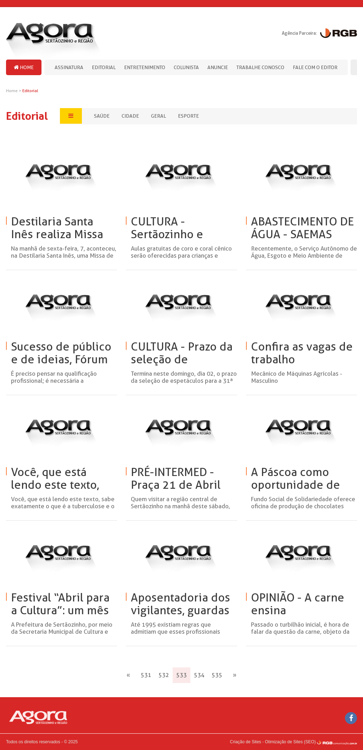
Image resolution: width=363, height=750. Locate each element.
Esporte (188, 116)
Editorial (104, 67)
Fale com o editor (315, 67)
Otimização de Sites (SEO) (290, 741)
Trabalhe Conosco (260, 67)
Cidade (130, 116)
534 (199, 675)
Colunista (186, 67)
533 (181, 675)
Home (24, 67)
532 (163, 675)
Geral (158, 116)
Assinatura (69, 67)
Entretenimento (144, 67)
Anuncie (217, 67)
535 (217, 675)
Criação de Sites (245, 741)
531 (146, 675)
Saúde (102, 116)
